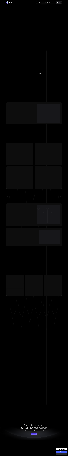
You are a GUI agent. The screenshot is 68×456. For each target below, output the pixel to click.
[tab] (27, 101)
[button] (39, 2)
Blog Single (46, 445)
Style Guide (59, 445)
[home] (9, 2)
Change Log (60, 447)
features (46, 2)
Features (34, 447)
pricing (50, 2)
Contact (46, 448)
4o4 (45, 450)
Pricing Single (47, 447)
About (43, 2)
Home (34, 445)
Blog (34, 450)
